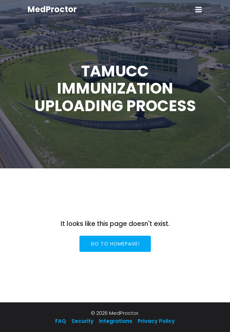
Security (82, 321)
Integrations (115, 321)
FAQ (61, 321)
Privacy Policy (156, 321)
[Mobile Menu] (199, 10)
